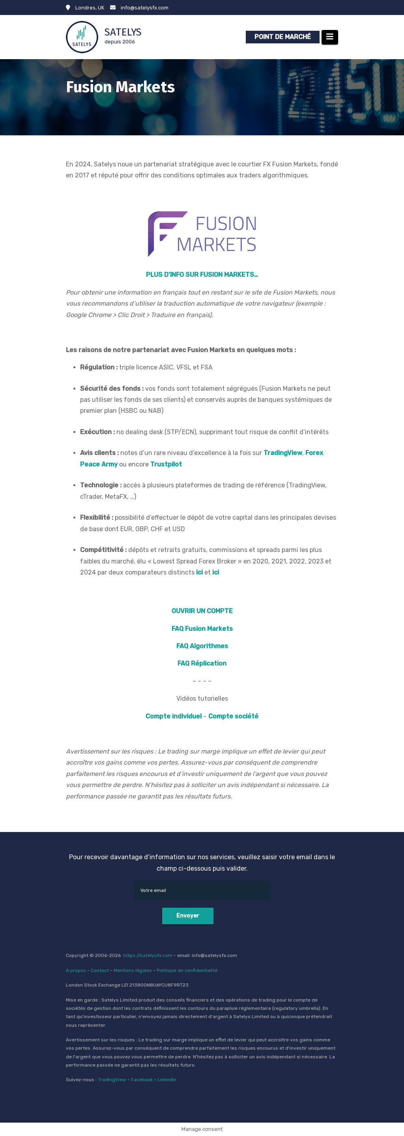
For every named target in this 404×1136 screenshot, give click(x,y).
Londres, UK (85, 8)
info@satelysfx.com (139, 8)
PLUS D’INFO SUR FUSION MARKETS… (202, 274)
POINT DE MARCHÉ (282, 37)
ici (199, 572)
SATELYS (123, 32)
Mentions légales (133, 970)
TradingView (112, 1079)
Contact (100, 970)
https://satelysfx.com (147, 955)
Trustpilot (166, 464)
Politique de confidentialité (187, 970)
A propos (76, 970)
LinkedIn (166, 1079)
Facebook (142, 1079)
